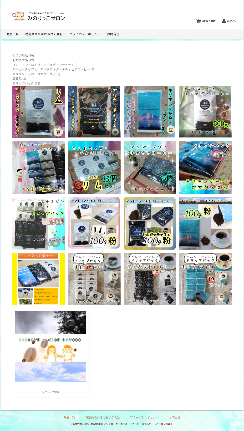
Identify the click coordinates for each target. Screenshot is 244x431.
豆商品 (17, 78)
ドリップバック (23, 83)
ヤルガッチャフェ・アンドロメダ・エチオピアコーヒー (51, 69)
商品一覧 (12, 34)
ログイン (231, 21)
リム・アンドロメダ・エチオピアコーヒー (41, 65)
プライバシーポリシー (84, 34)
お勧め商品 (20, 60)
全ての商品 (20, 55)
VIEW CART (206, 20)
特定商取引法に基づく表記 (44, 34)
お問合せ (113, 34)
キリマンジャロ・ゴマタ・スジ (34, 74)
